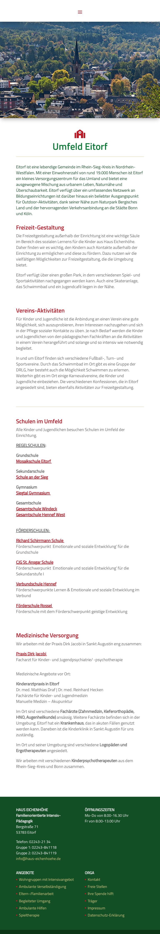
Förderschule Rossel (34, 605)
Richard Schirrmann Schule (39, 540)
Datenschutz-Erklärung (106, 915)
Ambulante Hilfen (32, 908)
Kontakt (94, 879)
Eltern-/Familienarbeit (36, 893)
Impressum (96, 908)
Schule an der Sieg (32, 477)
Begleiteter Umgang (34, 901)
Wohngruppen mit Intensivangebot (46, 879)
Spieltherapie (29, 915)
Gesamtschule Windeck (36, 508)
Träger (92, 901)
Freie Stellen (97, 886)
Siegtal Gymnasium (33, 493)
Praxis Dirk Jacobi (31, 653)
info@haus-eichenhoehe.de (38, 858)
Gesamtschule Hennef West (40, 514)
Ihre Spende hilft (101, 893)
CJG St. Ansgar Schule (34, 562)
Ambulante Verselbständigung (42, 886)
